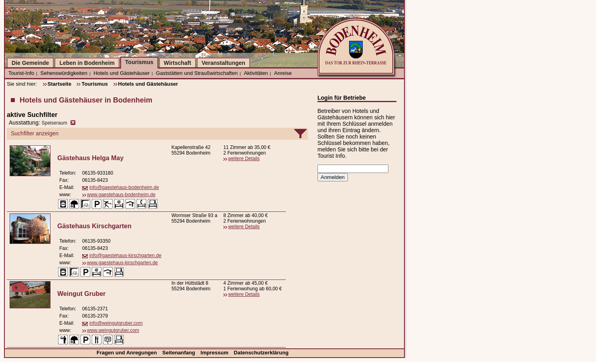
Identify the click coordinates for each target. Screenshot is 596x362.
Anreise (283, 73)
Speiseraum (54, 123)
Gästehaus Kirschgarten (94, 226)
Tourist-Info (21, 73)
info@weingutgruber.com (116, 323)
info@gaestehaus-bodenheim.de (124, 187)
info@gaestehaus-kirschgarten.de (125, 255)
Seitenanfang (179, 353)
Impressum (215, 353)
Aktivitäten (256, 73)
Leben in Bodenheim (87, 63)
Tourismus (139, 62)
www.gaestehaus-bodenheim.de (121, 194)
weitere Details (244, 158)
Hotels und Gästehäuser (121, 73)
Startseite (59, 84)
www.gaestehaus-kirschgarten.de (122, 262)
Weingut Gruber (81, 293)
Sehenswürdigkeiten (63, 73)
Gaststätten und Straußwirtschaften (197, 73)
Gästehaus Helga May (90, 158)
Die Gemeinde (30, 63)
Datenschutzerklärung (261, 353)
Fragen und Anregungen (127, 353)
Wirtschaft (177, 63)
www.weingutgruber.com (113, 330)
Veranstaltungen (223, 63)
